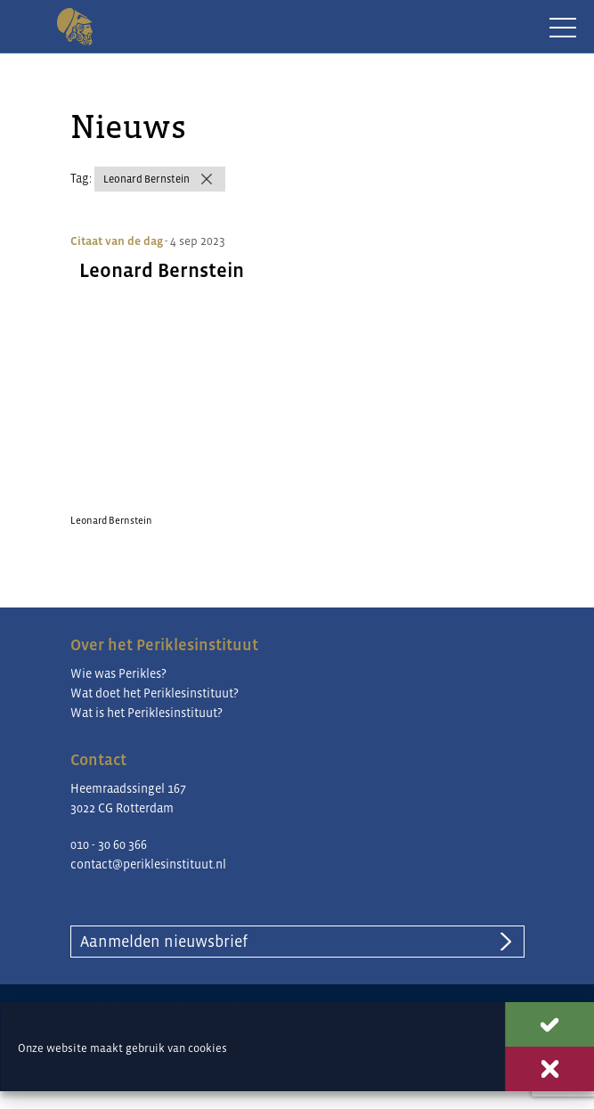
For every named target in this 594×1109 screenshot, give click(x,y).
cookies (207, 1048)
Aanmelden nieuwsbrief (164, 941)
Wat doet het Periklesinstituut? (154, 693)
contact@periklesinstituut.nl (148, 864)
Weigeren (549, 1069)
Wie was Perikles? (118, 673)
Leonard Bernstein (146, 179)
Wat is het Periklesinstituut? (146, 712)
